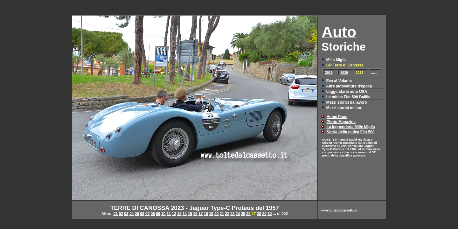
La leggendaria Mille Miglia (351, 127)
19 (211, 214)
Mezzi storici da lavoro (346, 102)
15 (190, 214)
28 (259, 214)
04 (131, 214)
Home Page (337, 116)
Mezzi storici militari (344, 108)
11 (169, 214)
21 (222, 214)
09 (158, 214)
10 (163, 214)
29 (264, 214)
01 (116, 214)
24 (238, 214)
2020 (344, 72)
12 (174, 214)
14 (185, 214)
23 (232, 214)
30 (269, 214)
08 (153, 214)
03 (126, 214)
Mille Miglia (336, 60)
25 (243, 214)
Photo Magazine (341, 122)
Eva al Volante (339, 81)
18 (206, 214)
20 (216, 214)
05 (137, 214)
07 (147, 214)
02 (121, 214)
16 (195, 214)
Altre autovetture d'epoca (349, 86)
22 (227, 214)
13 (179, 214)
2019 (329, 72)
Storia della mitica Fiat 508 (351, 132)
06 (142, 214)
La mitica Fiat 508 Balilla (348, 97)
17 (200, 214)
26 (248, 214)
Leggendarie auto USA (346, 91)
